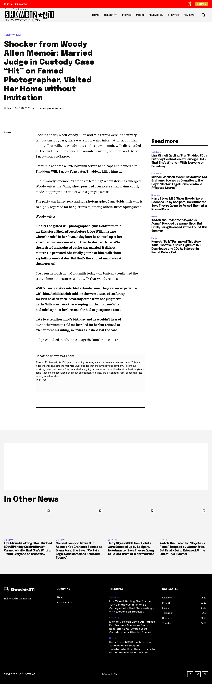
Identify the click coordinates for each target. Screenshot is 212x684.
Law (19, 35)
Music (154, 238)
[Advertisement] (106, 466)
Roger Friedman (53, 108)
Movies (155, 216)
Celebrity (10, 35)
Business (155, 195)
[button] (203, 15)
